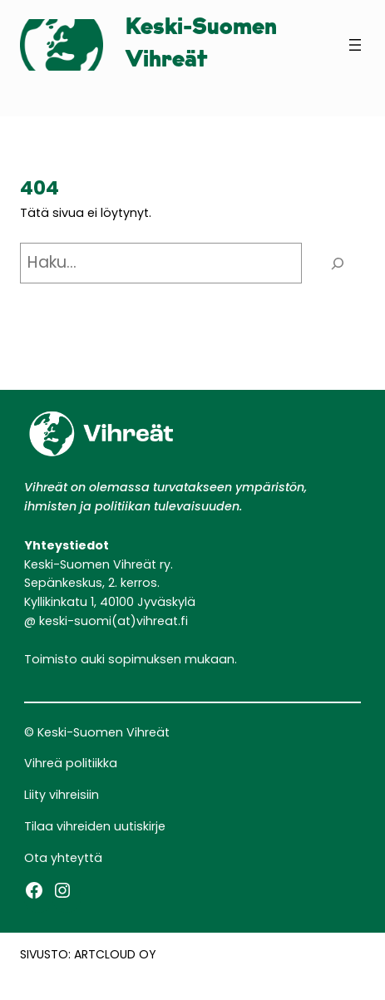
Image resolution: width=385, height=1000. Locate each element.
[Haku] (337, 263)
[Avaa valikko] (355, 45)
